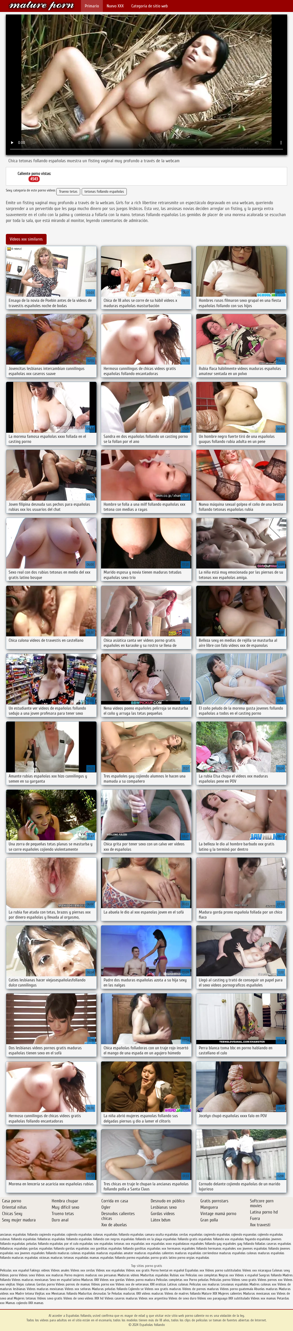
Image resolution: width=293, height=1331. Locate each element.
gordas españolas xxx (80, 1248)
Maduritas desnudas (92, 1293)
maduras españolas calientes (154, 1253)
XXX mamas (36, 1303)
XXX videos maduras (150, 1293)
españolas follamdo (65, 1239)
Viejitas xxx (42, 1293)
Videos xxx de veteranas (132, 1284)
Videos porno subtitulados (223, 1270)
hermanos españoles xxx (225, 1248)
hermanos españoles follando (187, 1248)
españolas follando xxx (214, 1239)
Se (108, 1293)
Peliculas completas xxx (172, 1280)
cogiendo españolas (52, 1234)
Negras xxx (227, 1275)
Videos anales (61, 1270)
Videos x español (246, 1275)
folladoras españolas (14, 1248)
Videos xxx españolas (110, 1270)
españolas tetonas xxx (115, 1244)
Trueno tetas (68, 191)
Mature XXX (209, 1293)
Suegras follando (271, 1275)
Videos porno (9, 1275)
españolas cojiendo (229, 1234)
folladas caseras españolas (273, 1244)
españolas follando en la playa (141, 1239)
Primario (92, 6)
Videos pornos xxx (270, 1280)
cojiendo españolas (79, 1234)
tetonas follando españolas (104, 191)
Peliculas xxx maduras (205, 1284)
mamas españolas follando (107, 1257)
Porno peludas (199, 1280)
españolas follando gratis (180, 1239)
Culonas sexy (281, 1270)
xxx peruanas (107, 1275)
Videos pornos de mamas (73, 1284)
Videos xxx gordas (113, 1280)
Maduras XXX (90, 1280)
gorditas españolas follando (115, 1248)
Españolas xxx (194, 1270)
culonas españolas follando (111, 1234)
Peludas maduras (123, 1293)
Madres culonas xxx (262, 1284)
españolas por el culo (64, 1244)
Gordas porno (45, 1284)
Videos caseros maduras (121, 1298)
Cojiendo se (136, 1289)
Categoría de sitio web (149, 6)
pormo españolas (138, 1257)
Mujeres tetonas (25, 1298)
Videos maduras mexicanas (30, 1280)
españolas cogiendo (202, 1234)
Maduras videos (128, 1275)
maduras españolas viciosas (31, 1257)
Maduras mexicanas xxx (259, 1293)
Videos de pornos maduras (200, 1289)
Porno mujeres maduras (81, 1275)
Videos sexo (27, 1275)
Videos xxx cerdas (83, 1270)
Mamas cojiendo (16, 1303)
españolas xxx (140, 1244)
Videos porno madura (140, 1280)
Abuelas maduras (266, 1289)
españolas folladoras (37, 1239)
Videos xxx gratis (138, 1270)
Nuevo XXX (115, 6)
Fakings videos (40, 1270)
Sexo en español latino (65, 1280)
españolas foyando (243, 1239)
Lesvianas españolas (235, 1284)
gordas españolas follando (46, 1248)
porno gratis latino (163, 1257)
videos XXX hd (94, 1298)
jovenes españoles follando (38, 1253)
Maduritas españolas (154, 1275)
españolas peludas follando (30, 1244)
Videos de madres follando (183, 1293)
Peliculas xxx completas (202, 1275)
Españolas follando (41, 5)
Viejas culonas (25, 1284)
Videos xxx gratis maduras (163, 1289)
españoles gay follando (238, 1244)
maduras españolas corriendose (196, 1253)
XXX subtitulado (239, 1298)
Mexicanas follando (64, 1293)
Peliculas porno (220, 1280)
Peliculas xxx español (14, 1270)
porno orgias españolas (193, 1257)
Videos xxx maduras (50, 1275)
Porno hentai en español (167, 1270)
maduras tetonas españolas (70, 1257)
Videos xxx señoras (78, 1289)
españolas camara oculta (147, 1234)
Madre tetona (24, 1293)
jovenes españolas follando (261, 1248)
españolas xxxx (161, 1244)
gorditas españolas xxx (150, 1248)
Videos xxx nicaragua (256, 1270)
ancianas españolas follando (19, 1234)
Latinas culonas (177, 1284)
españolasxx (181, 1244)
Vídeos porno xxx (103, 1284)
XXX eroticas (158, 1284)
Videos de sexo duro (183, 1298)
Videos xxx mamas (263, 1298)
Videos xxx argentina (154, 1298)
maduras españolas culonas (238, 1253)
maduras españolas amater (114, 1253)
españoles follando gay (206, 1244)
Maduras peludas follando (109, 1289)
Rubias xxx (178, 1275)
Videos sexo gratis (244, 1280)
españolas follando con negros (99, 1239)
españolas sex (89, 1244)
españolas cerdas (176, 1234)
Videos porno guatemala (236, 1289)
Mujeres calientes (230, 1293)
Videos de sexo (73, 1298)
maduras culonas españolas (76, 1253)
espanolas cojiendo (256, 1234)
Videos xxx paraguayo (212, 1298)
